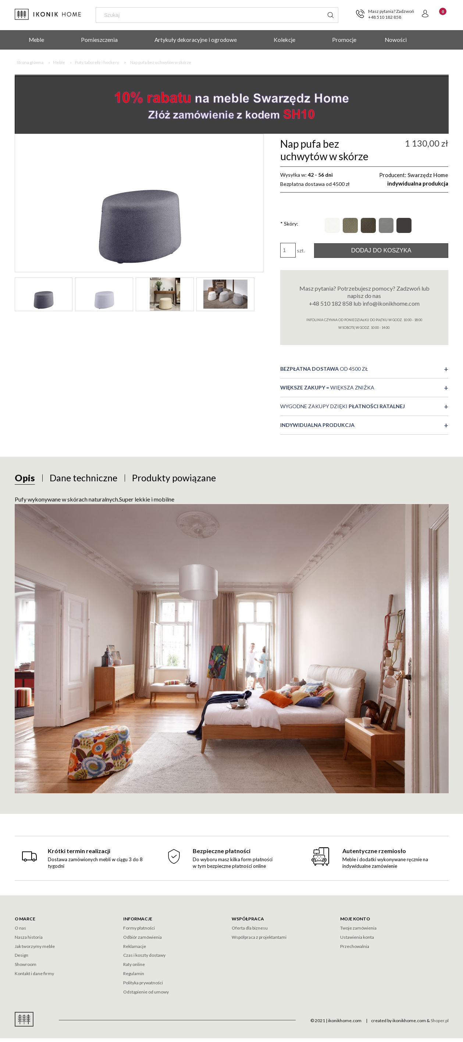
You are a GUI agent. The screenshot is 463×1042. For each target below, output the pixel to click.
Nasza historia (29, 937)
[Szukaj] (330, 15)
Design (21, 955)
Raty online (134, 964)
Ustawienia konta (357, 937)
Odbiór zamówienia (142, 937)
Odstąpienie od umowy (146, 992)
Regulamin (133, 973)
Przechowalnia (354, 946)
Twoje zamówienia (358, 928)
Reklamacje (134, 946)
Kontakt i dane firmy (34, 973)
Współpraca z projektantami (259, 937)
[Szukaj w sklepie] (211, 15)
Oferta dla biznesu (250, 928)
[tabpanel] (232, 644)
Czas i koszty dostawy (144, 955)
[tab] (25, 477)
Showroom (25, 964)
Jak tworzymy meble (35, 946)
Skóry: (289, 223)
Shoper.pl (440, 1020)
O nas (20, 928)
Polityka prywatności (143, 982)
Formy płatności (139, 928)
